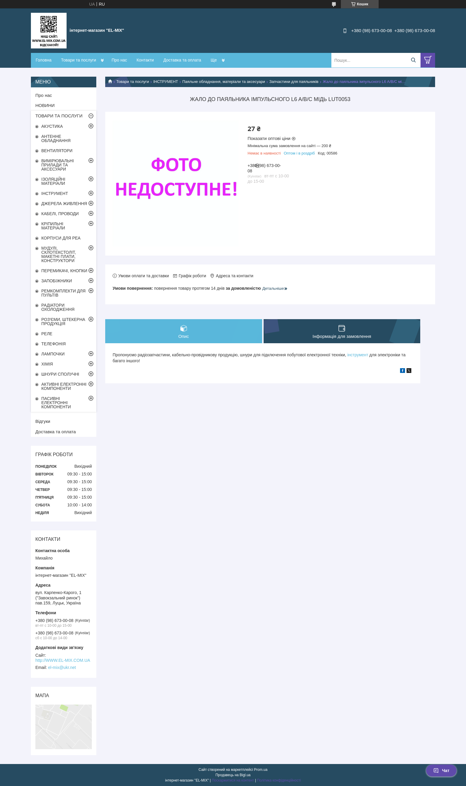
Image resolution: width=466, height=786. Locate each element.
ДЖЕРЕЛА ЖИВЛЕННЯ (64, 203)
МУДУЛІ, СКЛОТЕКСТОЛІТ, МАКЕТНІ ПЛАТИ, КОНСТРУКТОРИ (58, 254)
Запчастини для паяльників (293, 81)
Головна (43, 60)
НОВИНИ (45, 105)
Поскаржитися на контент (233, 780)
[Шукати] (413, 60)
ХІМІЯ (47, 364)
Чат (441, 770)
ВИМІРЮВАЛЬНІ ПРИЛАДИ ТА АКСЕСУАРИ (57, 164)
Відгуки (42, 421)
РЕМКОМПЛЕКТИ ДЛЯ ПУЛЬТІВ (63, 293)
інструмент (357, 354)
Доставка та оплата (182, 60)
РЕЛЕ (46, 333)
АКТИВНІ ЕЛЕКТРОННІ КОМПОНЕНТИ (63, 386)
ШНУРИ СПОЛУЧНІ (60, 374)
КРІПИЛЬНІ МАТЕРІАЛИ (53, 225)
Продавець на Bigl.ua (233, 775)
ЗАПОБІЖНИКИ (56, 280)
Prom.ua (260, 770)
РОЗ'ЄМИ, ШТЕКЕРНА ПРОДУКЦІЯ (63, 321)
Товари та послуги (78, 60)
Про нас (119, 60)
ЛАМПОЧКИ (52, 354)
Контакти (145, 60)
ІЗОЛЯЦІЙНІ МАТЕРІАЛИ (53, 181)
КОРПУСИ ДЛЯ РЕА (61, 238)
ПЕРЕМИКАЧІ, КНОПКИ (64, 270)
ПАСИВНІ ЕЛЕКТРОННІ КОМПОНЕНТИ (56, 402)
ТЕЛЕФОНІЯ (53, 343)
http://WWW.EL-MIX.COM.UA (62, 660)
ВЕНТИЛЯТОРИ (57, 150)
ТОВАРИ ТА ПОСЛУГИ (59, 115)
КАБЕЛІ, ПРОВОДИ (60, 213)
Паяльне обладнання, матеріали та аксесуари (223, 81)
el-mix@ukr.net (62, 667)
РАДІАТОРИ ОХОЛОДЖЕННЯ (58, 307)
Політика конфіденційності (279, 780)
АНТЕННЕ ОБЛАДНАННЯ (55, 138)
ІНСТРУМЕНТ (165, 81)
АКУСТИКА (52, 126)
